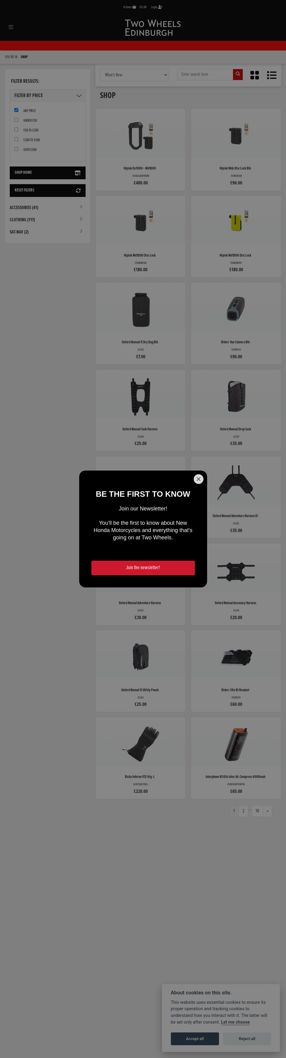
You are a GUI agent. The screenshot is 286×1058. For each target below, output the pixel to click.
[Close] (198, 479)
